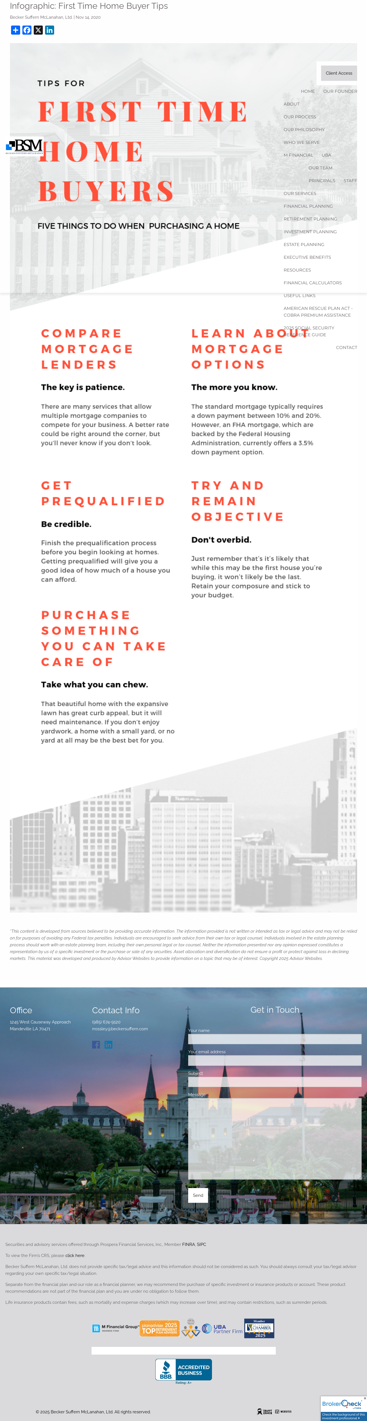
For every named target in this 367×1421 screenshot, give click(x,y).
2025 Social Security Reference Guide (309, 331)
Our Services (300, 193)
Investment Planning (310, 231)
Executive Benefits (307, 257)
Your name (219, 1030)
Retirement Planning (310, 219)
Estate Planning (304, 244)
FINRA (188, 1244)
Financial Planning (308, 206)
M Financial (298, 155)
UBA (326, 155)
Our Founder (340, 91)
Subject (215, 1073)
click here (74, 1255)
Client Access (339, 73)
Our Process (300, 116)
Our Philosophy (304, 129)
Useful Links (299, 295)
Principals (322, 180)
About (292, 104)
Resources (297, 270)
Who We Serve (302, 142)
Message (217, 1094)
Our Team (320, 168)
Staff (350, 180)
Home (308, 91)
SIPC (201, 1244)
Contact (346, 347)
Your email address (227, 1051)
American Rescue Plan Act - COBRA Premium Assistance (318, 312)
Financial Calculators (313, 282)
